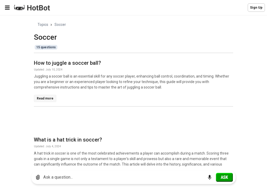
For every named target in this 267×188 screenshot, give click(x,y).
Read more (45, 98)
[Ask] (224, 177)
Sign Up (256, 7)
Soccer (60, 24)
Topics (43, 24)
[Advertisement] (129, 122)
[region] (133, 91)
